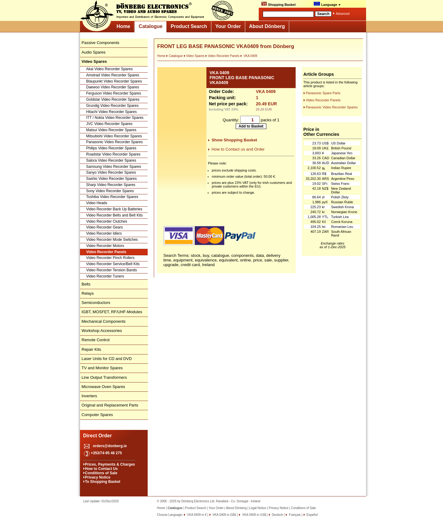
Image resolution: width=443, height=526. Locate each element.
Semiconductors (96, 302)
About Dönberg (267, 26)
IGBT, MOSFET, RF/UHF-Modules (112, 312)
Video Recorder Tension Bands (111, 270)
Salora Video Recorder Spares (111, 160)
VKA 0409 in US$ (253, 514)
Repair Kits (91, 349)
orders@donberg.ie (110, 446)
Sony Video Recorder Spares (110, 191)
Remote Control (96, 340)
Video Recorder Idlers (104, 233)
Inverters (89, 396)
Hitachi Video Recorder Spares (111, 112)
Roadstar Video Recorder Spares (113, 154)
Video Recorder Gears (104, 227)
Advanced (342, 13)
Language (327, 4)
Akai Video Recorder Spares (109, 69)
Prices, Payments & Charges (110, 464)
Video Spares (194, 56)
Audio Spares (94, 52)
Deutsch (277, 514)
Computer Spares (97, 414)
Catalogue (150, 26)
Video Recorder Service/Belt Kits (113, 264)
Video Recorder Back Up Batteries (114, 209)
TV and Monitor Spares (102, 368)
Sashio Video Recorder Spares (111, 178)
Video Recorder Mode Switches (112, 239)
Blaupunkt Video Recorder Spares (114, 81)
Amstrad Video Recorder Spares (112, 75)
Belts (86, 284)
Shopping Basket (278, 4)
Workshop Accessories (102, 330)
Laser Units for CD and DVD (107, 358)
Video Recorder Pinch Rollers (110, 258)
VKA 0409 (248, 56)
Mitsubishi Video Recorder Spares (114, 136)
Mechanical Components (104, 321)
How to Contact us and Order (238, 149)
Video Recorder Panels (106, 252)
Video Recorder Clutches (106, 221)
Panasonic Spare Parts (323, 93)
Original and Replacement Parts (110, 405)
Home (123, 26)
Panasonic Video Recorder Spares (114, 142)
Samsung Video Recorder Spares (113, 166)
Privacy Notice (97, 477)
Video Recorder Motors (105, 246)
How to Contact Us (101, 469)
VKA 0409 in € (196, 514)
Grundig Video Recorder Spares (112, 105)
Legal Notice (257, 508)
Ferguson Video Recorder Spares (113, 93)
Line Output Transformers (104, 377)
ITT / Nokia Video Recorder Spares (114, 117)
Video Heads (96, 203)
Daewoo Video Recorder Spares (112, 87)
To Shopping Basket (102, 481)
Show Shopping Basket (234, 140)
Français (294, 514)
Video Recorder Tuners (105, 276)
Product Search (189, 26)
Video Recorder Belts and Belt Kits (114, 215)
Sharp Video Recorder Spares (110, 185)
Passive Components (100, 42)
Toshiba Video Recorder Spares (112, 197)
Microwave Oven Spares (103, 386)
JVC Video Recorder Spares (109, 124)
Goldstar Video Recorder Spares (112, 99)
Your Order (228, 26)
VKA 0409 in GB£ (224, 514)
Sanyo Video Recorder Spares (111, 172)
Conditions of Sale (101, 473)
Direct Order (97, 435)
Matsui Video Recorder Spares (111, 130)
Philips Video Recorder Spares (111, 148)
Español (312, 514)
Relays (88, 293)
